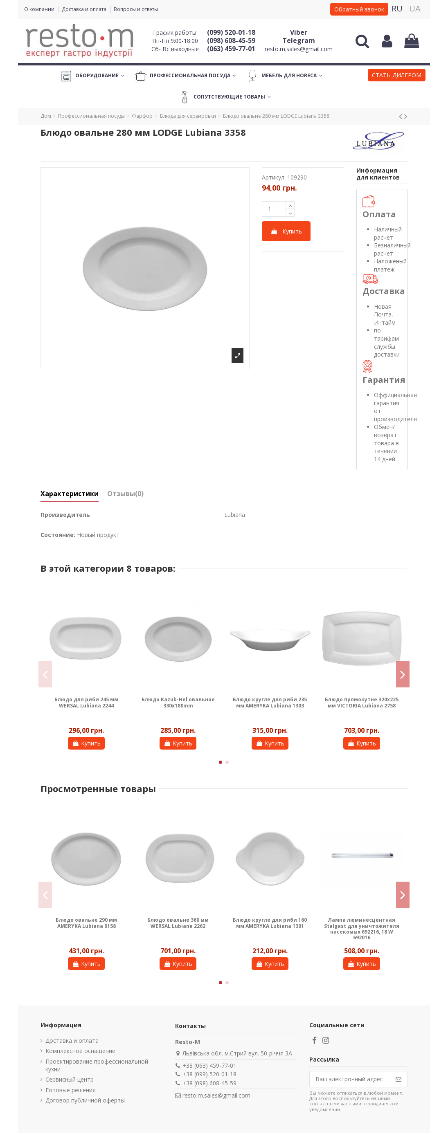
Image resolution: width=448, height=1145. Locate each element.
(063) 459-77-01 (231, 48)
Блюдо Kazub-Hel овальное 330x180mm (178, 702)
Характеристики (70, 494)
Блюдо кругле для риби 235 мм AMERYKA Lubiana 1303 (270, 702)
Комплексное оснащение (80, 1051)
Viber (298, 32)
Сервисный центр (69, 1079)
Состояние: (58, 535)
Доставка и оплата (85, 9)
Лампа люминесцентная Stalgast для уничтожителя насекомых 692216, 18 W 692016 (361, 928)
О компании (40, 9)
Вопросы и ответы (136, 9)
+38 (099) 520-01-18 (209, 1074)
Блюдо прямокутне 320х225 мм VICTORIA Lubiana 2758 (361, 702)
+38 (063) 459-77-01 (209, 1065)
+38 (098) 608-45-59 (209, 1083)
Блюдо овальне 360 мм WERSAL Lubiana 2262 (178, 922)
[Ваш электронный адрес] (350, 1079)
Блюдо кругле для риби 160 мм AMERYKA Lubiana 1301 (270, 922)
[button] (397, 76)
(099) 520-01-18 (231, 32)
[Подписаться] (398, 1079)
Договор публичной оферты (85, 1100)
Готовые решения (70, 1090)
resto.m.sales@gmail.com (299, 49)
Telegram (298, 40)
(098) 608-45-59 (231, 40)
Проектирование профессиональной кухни (96, 1065)
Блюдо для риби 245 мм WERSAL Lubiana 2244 (86, 702)
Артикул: (274, 177)
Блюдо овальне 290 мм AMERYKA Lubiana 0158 (86, 922)
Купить (286, 231)
